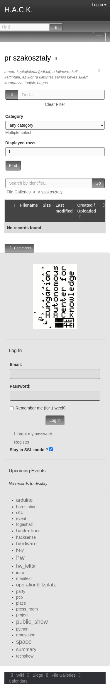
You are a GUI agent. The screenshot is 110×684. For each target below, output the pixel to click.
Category (14, 116)
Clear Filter (55, 104)
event (21, 518)
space (23, 641)
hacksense (26, 537)
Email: (16, 364)
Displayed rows (20, 143)
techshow (24, 656)
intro (20, 572)
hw (20, 557)
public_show (32, 621)
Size (47, 205)
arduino (24, 500)
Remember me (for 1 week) (37, 408)
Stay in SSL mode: (28, 449)
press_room (27, 609)
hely (20, 550)
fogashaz (24, 524)
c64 (19, 512)
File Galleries (19, 192)
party (20, 591)
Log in (99, 4)
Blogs (34, 675)
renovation (25, 635)
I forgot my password (33, 434)
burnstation (26, 506)
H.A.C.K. (18, 10)
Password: (20, 386)
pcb (19, 597)
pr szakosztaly (28, 58)
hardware (26, 543)
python (22, 629)
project (22, 615)
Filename (29, 205)
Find (13, 165)
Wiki (17, 675)
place (21, 603)
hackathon (27, 531)
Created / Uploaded (86, 211)
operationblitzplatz (36, 585)
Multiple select (18, 132)
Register (21, 442)
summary (26, 649)
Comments (19, 248)
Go (98, 183)
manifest (24, 578)
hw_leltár (26, 566)
